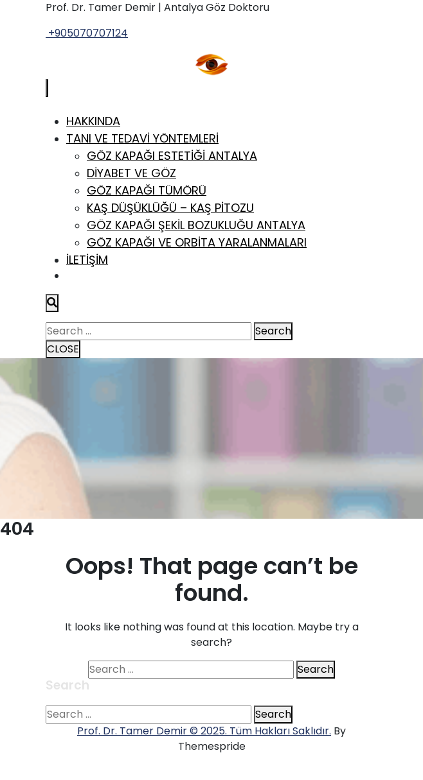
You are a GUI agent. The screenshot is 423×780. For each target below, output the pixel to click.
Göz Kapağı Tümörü (146, 190)
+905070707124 (87, 33)
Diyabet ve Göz (131, 173)
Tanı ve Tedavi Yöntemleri (142, 138)
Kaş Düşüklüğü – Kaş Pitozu (170, 208)
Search (273, 331)
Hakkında (93, 121)
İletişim (87, 260)
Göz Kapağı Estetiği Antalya (172, 156)
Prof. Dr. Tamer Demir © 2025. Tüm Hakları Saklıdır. (204, 731)
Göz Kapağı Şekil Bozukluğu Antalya (196, 225)
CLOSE (63, 349)
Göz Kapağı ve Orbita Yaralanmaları (197, 242)
